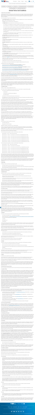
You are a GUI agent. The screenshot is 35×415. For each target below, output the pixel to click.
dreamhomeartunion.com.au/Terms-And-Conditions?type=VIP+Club (12, 67)
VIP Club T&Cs (15, 6)
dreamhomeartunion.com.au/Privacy (14, 305)
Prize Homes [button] (15, 1)
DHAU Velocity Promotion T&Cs (21, 8)
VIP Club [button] (19, 1)
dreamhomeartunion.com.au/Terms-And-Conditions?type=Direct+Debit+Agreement (21, 216)
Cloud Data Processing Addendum (28, 413)
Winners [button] (22, 1)
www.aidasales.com (18, 294)
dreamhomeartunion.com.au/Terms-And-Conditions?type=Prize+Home (12, 65)
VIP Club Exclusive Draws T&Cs (22, 6)
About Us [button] (26, 1)
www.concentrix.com (19, 296)
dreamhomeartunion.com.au (14, 74)
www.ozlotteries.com (21, 298)
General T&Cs (3, 6)
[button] (30, 1)
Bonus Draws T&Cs (30, 6)
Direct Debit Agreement (13, 8)
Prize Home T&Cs (9, 6)
